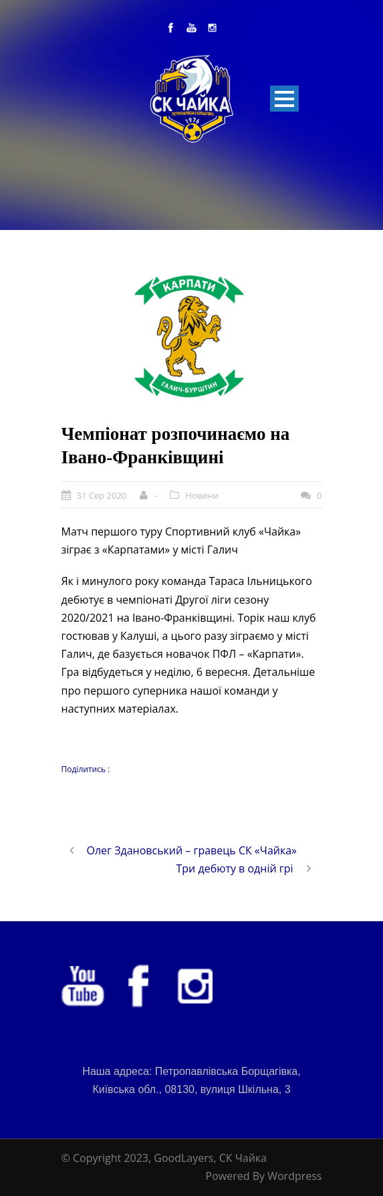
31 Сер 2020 (102, 495)
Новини (202, 495)
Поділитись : (85, 769)
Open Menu (284, 99)
